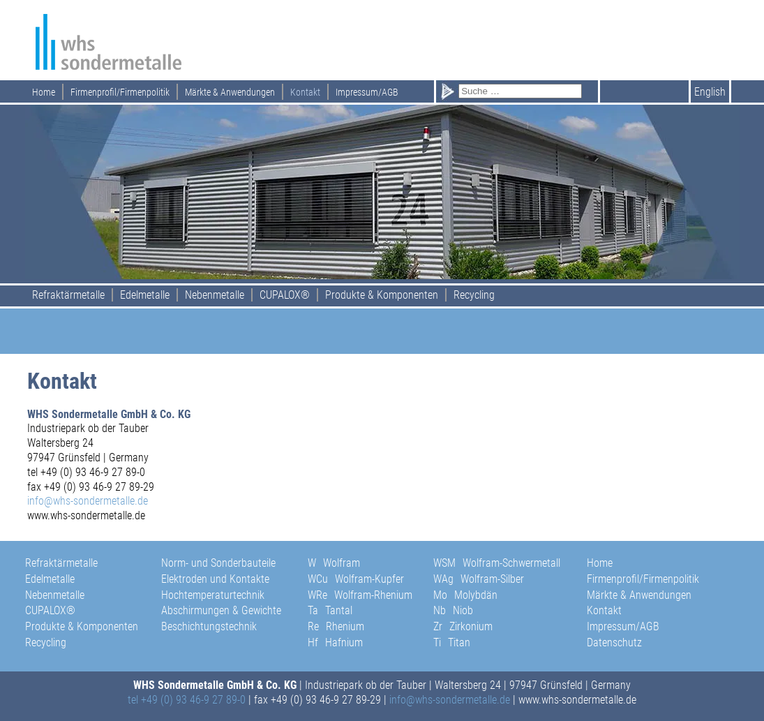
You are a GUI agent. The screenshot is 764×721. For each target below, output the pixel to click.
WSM (496, 563)
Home (43, 92)
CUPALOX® (285, 295)
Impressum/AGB (367, 92)
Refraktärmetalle (68, 295)
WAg (478, 579)
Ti (451, 642)
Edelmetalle (145, 295)
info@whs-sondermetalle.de (87, 500)
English (710, 91)
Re (336, 626)
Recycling (474, 295)
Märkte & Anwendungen (230, 92)
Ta (330, 610)
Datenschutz (614, 642)
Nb (453, 610)
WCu (356, 579)
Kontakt (305, 92)
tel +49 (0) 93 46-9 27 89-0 (187, 699)
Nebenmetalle (214, 295)
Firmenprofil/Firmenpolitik (120, 92)
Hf (335, 642)
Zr (463, 626)
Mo (465, 595)
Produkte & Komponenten (381, 295)
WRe (360, 595)
